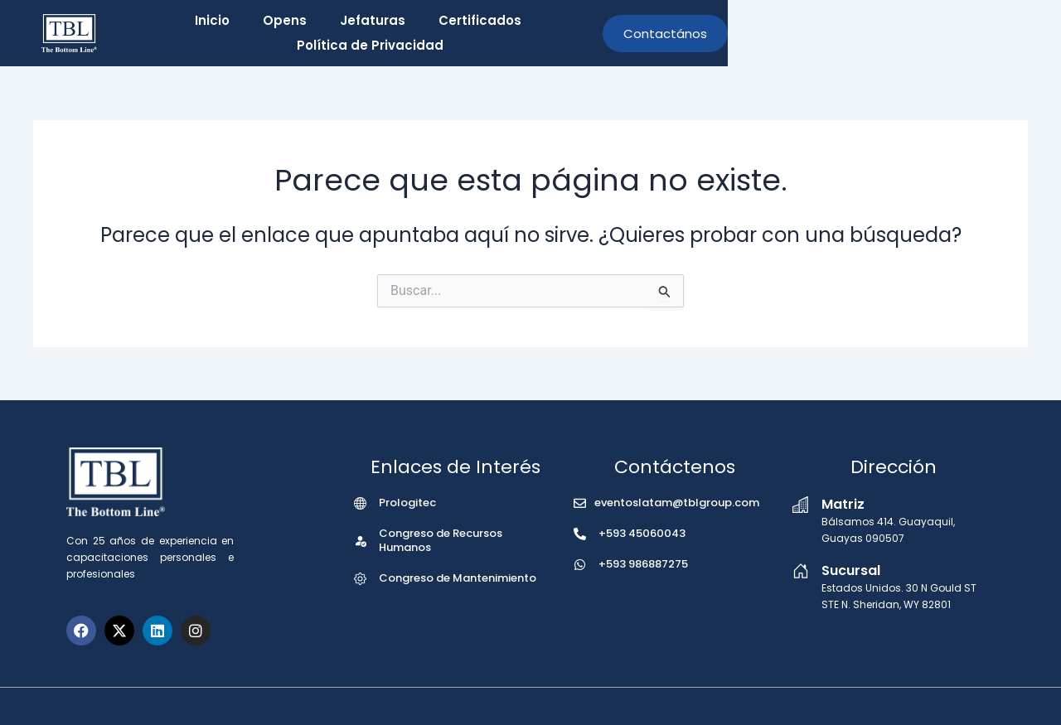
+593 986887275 (643, 564)
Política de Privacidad (710, 33)
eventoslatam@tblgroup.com (676, 502)
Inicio (295, 33)
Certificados (562, 33)
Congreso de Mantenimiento (457, 578)
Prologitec (407, 502)
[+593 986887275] (580, 564)
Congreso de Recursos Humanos (440, 540)
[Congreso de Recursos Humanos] (360, 540)
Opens (368, 33)
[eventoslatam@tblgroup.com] (580, 503)
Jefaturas (455, 33)
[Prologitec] (360, 503)
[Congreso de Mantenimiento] (360, 579)
